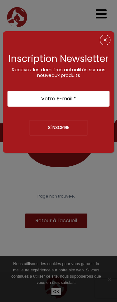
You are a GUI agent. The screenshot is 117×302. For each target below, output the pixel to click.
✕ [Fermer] (105, 40)
